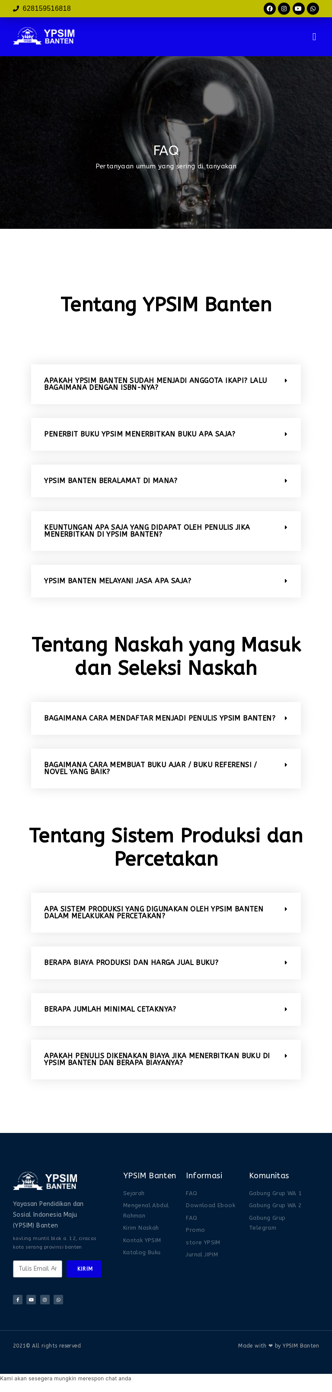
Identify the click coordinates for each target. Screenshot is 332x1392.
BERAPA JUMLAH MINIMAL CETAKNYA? (110, 1009)
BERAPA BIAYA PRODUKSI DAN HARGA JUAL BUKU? (131, 963)
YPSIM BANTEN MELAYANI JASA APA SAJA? (117, 581)
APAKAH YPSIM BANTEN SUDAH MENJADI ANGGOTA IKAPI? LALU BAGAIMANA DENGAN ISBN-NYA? (155, 384)
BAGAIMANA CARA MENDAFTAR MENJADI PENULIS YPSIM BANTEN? (159, 718)
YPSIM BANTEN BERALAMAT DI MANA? (110, 481)
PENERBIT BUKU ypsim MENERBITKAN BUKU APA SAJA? (139, 434)
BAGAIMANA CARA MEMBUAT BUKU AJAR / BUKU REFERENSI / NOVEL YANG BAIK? (150, 768)
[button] (314, 36)
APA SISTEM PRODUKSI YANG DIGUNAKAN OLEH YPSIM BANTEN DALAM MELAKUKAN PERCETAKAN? (153, 912)
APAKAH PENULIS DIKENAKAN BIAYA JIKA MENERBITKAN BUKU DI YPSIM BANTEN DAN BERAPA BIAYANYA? (157, 1059)
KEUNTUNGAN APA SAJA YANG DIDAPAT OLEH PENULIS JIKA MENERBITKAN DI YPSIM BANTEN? (147, 530)
